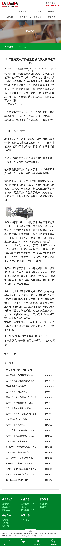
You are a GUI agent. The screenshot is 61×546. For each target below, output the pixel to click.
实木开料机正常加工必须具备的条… (21, 469)
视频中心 (6, 526)
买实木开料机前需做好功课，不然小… (22, 397)
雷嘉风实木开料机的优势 (16, 386)
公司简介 (6, 504)
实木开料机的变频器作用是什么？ (30, 336)
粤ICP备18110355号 (16, 536)
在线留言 (6, 523)
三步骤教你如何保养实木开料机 (19, 458)
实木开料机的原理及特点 (16, 441)
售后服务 (23, 17)
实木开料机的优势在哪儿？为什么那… (22, 414)
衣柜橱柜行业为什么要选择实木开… (21, 463)
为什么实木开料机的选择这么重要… (21, 430)
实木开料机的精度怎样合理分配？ (20, 436)
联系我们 (52, 17)
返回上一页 (10, 354)
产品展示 (37, 12)
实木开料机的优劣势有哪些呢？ (19, 452)
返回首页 (9, 363)
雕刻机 (24, 507)
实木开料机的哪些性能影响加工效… (21, 403)
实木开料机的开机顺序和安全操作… (21, 375)
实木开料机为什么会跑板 (16, 419)
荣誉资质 (6, 510)
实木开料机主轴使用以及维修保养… (21, 381)
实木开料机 (15, 69)
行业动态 (44, 504)
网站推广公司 (37, 536)
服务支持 (6, 515)
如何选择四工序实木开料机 (17, 480)
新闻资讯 (9, 17)
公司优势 (37, 17)
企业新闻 (44, 507)
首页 (9, 12)
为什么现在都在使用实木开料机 (19, 408)
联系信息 (25, 520)
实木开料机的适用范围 (15, 425)
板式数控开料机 (27, 510)
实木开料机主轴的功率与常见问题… (21, 474)
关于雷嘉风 (23, 12)
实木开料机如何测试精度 (16, 392)
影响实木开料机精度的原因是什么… (21, 447)
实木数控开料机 (27, 504)
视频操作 (52, 12)
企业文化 (6, 507)
